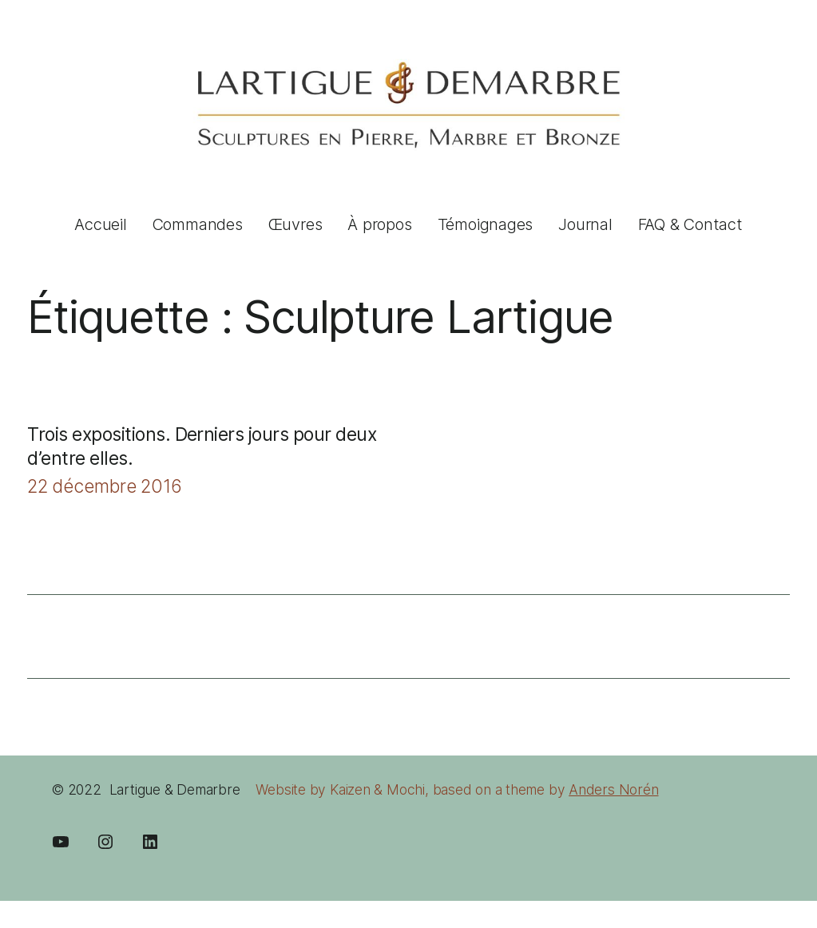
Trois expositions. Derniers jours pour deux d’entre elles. (201, 446)
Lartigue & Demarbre (174, 789)
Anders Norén (613, 789)
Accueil (100, 224)
